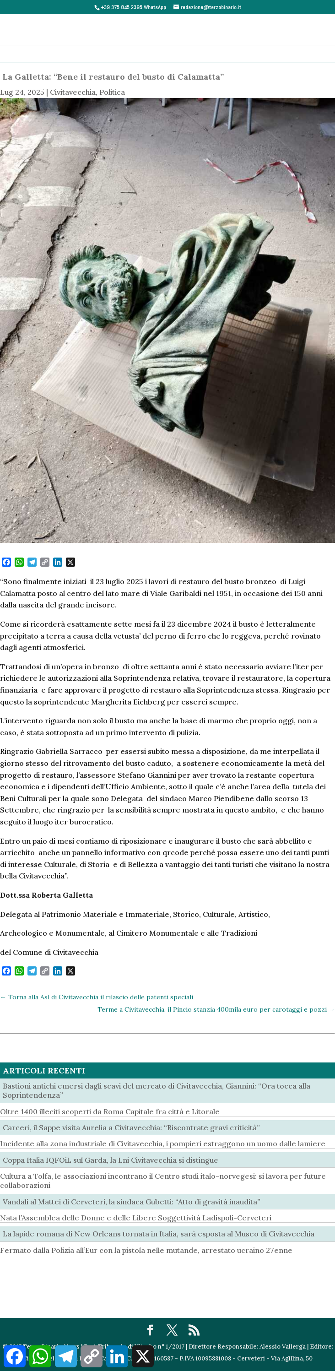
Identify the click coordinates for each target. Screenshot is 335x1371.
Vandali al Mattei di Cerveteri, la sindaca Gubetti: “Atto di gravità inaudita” (131, 1201)
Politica (112, 92)
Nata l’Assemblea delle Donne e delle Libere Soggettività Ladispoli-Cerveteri (135, 1217)
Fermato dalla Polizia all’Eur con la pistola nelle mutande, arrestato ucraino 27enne (146, 1250)
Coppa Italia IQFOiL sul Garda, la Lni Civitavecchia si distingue (110, 1160)
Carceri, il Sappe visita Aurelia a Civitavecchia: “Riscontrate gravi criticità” (131, 1127)
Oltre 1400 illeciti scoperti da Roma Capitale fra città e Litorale (110, 1111)
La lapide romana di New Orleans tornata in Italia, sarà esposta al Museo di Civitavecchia (158, 1233)
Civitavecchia (73, 92)
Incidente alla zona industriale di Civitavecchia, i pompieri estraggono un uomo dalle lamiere (162, 1143)
